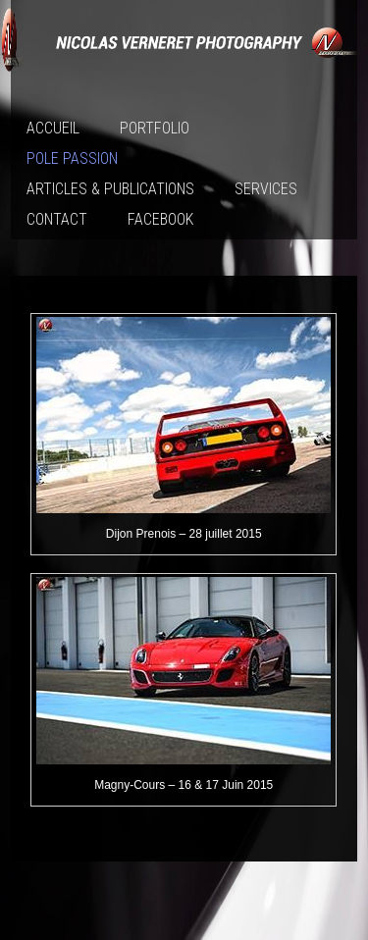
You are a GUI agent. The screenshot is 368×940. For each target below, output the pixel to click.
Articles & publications (110, 189)
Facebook (160, 219)
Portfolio (154, 128)
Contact (56, 219)
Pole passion (72, 158)
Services (266, 189)
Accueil (52, 128)
